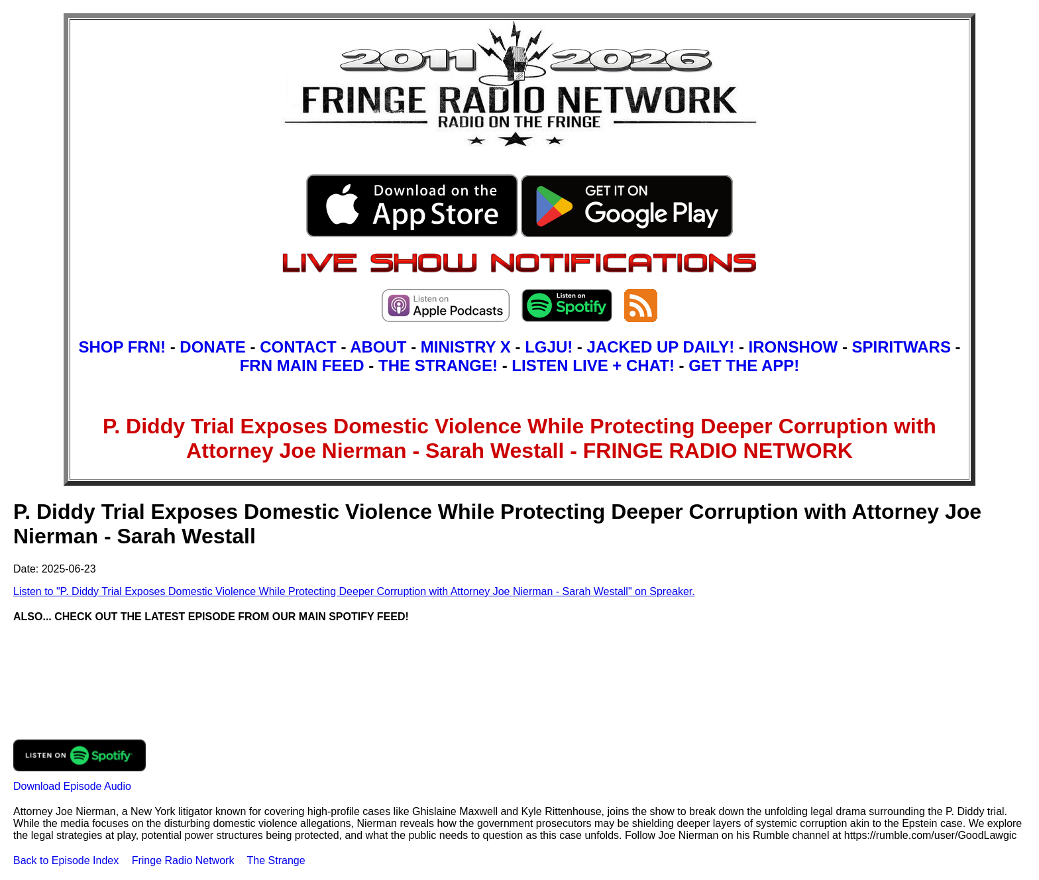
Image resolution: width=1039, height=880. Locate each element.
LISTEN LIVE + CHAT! (593, 365)
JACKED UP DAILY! (661, 347)
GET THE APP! (743, 365)
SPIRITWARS (901, 347)
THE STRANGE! (438, 365)
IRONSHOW (793, 347)
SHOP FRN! (122, 347)
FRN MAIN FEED (302, 365)
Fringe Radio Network (183, 860)
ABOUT (378, 347)
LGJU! (549, 347)
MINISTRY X (466, 347)
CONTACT (298, 347)
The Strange (276, 860)
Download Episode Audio (72, 786)
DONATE (213, 347)
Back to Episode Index (66, 860)
